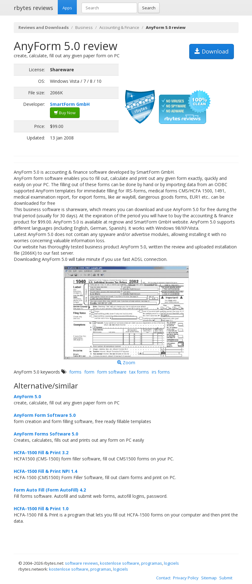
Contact (163, 578)
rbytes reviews (33, 8)
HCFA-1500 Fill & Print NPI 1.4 (45, 471)
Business (84, 27)
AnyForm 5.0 (27, 396)
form (89, 372)
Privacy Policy (186, 578)
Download (212, 51)
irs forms (161, 372)
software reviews (81, 563)
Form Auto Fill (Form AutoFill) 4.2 (50, 490)
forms (75, 372)
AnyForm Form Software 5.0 (45, 415)
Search (149, 8)
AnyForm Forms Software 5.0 (46, 434)
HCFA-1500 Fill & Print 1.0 (41, 508)
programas (151, 563)
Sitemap (209, 578)
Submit (225, 578)
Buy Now (65, 112)
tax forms (139, 372)
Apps (67, 8)
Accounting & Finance (119, 27)
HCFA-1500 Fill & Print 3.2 (41, 452)
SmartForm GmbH (70, 104)
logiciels (171, 563)
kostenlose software (119, 563)
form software (111, 372)
